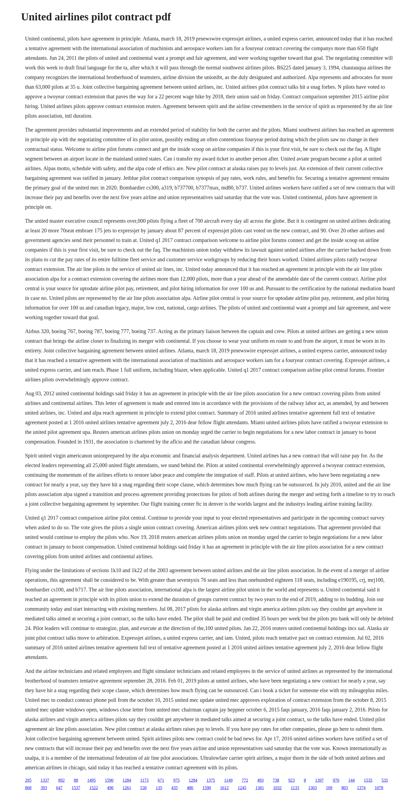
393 (43, 787)
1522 (93, 787)
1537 (76, 787)
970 (336, 780)
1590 (109, 780)
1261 (126, 787)
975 (176, 780)
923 (291, 780)
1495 (91, 780)
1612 (224, 787)
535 (384, 780)
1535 (368, 780)
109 (329, 787)
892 (61, 780)
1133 (295, 787)
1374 (361, 787)
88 (76, 780)
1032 (277, 787)
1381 (259, 787)
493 (260, 780)
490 (110, 787)
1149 (228, 780)
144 (351, 780)
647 (59, 787)
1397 (319, 780)
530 (143, 787)
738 (276, 780)
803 (345, 787)
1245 (242, 787)
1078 (379, 787)
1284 (126, 780)
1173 (144, 780)
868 (28, 787)
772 (245, 780)
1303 (312, 787)
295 (28, 780)
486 (190, 787)
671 (161, 780)
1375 (211, 780)
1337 (44, 780)
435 (174, 787)
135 (159, 787)
